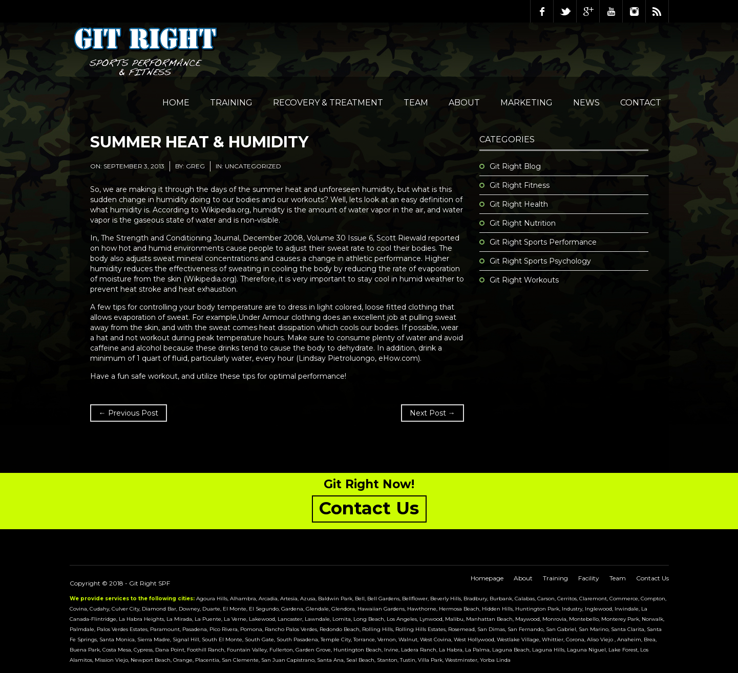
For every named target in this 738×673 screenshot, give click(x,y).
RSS (657, 11)
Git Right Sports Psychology (540, 261)
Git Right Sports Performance (543, 242)
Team (416, 102)
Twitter (565, 11)
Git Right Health (519, 204)
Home (175, 102)
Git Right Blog (515, 166)
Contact (640, 102)
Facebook (542, 11)
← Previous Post (128, 413)
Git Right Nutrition (523, 223)
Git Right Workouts (524, 280)
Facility (588, 578)
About (464, 102)
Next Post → (432, 413)
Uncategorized (253, 166)
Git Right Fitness (520, 185)
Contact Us (652, 578)
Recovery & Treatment (328, 102)
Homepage (487, 578)
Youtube (611, 11)
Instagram (634, 11)
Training (231, 102)
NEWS (586, 102)
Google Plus (588, 11)
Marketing (526, 102)
